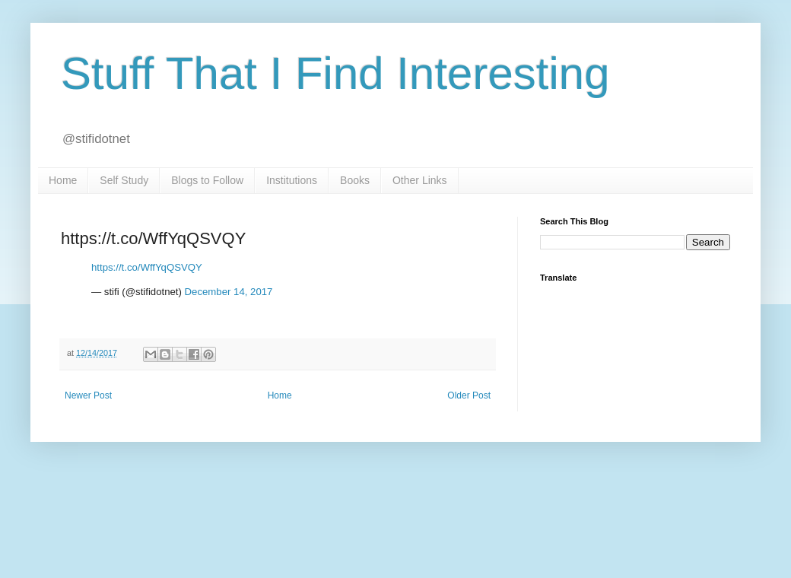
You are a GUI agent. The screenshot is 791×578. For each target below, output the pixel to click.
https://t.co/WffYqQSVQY (146, 267)
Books (355, 180)
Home (63, 180)
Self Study (124, 180)
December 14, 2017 (229, 291)
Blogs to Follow (207, 180)
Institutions (291, 180)
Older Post (469, 395)
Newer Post (88, 395)
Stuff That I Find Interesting (335, 73)
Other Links (419, 180)
